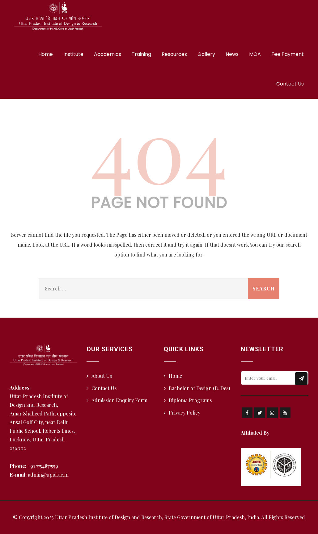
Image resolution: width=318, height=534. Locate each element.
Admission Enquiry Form (119, 400)
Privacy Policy (184, 412)
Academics (107, 54)
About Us (101, 376)
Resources (174, 54)
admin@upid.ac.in (48, 474)
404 (159, 148)
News (232, 54)
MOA (255, 54)
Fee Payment (287, 54)
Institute (73, 54)
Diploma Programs (190, 400)
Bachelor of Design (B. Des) (199, 388)
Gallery (206, 54)
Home (45, 54)
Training (141, 54)
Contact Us (290, 83)
